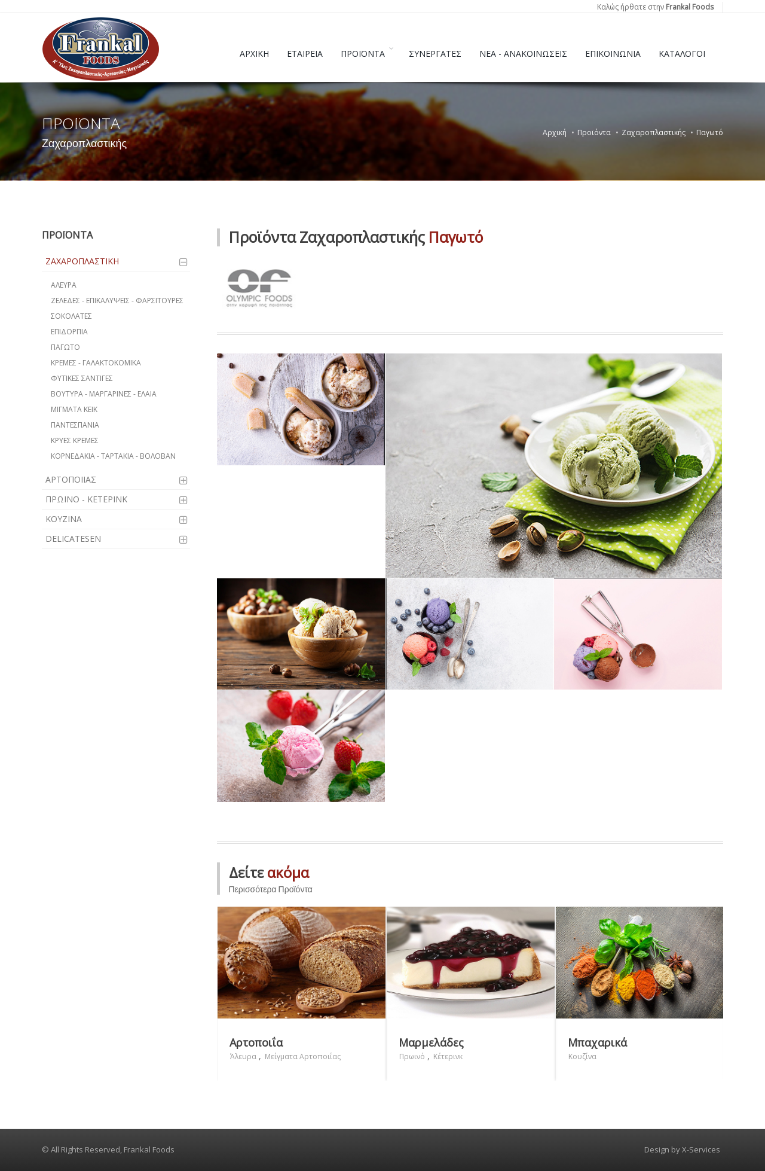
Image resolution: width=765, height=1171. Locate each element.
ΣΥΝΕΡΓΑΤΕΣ (435, 53)
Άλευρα (243, 1056)
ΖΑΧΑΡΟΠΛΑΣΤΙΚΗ (82, 261)
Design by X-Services (682, 1149)
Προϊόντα (594, 132)
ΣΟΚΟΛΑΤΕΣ (71, 316)
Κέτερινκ (448, 1056)
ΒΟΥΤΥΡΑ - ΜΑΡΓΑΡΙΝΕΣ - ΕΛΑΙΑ (104, 394)
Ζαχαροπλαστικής (654, 132)
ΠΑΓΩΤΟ (65, 347)
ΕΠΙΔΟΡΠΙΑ (69, 332)
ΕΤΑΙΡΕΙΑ (305, 53)
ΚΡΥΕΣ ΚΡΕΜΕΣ (75, 440)
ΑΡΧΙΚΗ (254, 53)
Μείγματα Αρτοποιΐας (303, 1056)
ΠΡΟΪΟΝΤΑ (363, 53)
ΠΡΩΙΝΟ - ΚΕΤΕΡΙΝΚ (86, 499)
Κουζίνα (582, 1056)
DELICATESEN (73, 538)
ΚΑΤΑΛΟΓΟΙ (682, 53)
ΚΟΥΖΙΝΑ (63, 518)
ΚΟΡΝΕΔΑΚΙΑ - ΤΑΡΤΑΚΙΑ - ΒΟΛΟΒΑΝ (113, 456)
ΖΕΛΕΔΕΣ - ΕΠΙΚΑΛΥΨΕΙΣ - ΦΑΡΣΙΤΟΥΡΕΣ (117, 300)
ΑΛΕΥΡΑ (63, 285)
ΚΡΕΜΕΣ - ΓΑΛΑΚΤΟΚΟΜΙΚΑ (96, 363)
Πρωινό (412, 1056)
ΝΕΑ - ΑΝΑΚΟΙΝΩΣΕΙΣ (523, 53)
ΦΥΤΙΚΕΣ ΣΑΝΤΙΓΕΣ (82, 378)
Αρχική (555, 132)
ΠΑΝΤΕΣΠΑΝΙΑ (75, 425)
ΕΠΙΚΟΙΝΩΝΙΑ (613, 53)
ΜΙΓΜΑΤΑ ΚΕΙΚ (74, 409)
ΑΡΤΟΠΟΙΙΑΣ (70, 479)
